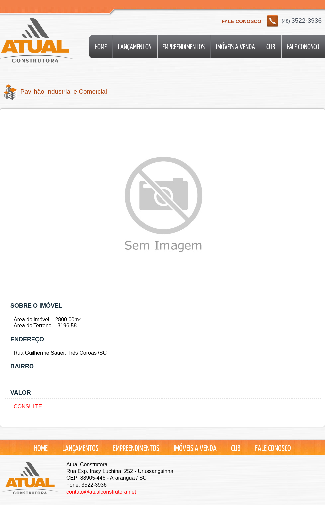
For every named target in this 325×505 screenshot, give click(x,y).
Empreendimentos (183, 46)
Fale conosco (303, 46)
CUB (270, 46)
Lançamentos (134, 46)
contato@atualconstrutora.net (101, 492)
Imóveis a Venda (235, 46)
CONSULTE (28, 406)
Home (101, 46)
